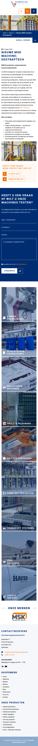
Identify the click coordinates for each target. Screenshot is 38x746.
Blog (4, 689)
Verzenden (13, 270)
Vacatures (6, 687)
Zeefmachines (7, 725)
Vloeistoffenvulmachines (11, 709)
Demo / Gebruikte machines (12, 730)
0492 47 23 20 (7, 655)
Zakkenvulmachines (9, 707)
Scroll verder (27, 40)
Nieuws (11, 33)
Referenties (6, 692)
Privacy (24, 740)
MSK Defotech (24, 108)
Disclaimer (18, 740)
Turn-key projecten (9, 719)
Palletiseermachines (9, 712)
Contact (5, 697)
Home (5, 33)
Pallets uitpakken (8, 714)
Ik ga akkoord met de (14, 264)
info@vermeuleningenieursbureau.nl (14, 652)
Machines (6, 679)
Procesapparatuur (8, 727)
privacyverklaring (20, 264)
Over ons (6, 694)
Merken (5, 682)
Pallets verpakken (8, 717)
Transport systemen (9, 722)
